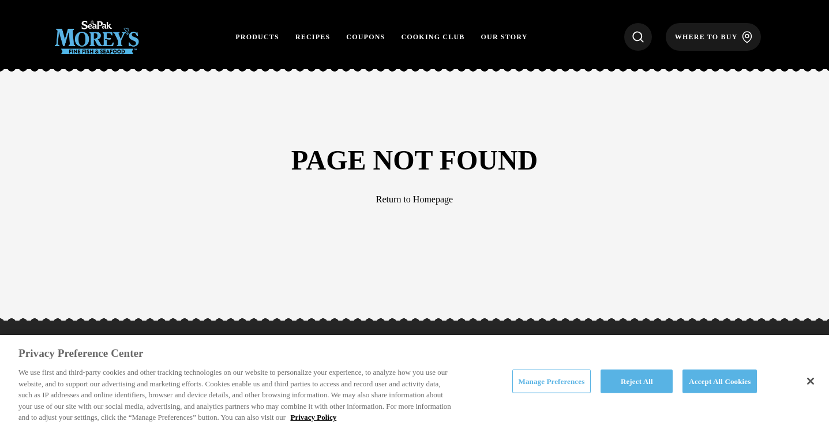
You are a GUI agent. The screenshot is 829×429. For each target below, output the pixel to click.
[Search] (638, 37)
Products (257, 37)
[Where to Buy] (713, 37)
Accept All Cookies (720, 381)
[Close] (810, 381)
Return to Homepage (414, 199)
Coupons (365, 37)
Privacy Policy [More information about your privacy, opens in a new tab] (313, 417)
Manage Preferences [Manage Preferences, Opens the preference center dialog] (552, 381)
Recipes (312, 37)
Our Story (504, 37)
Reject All (637, 381)
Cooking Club (432, 37)
